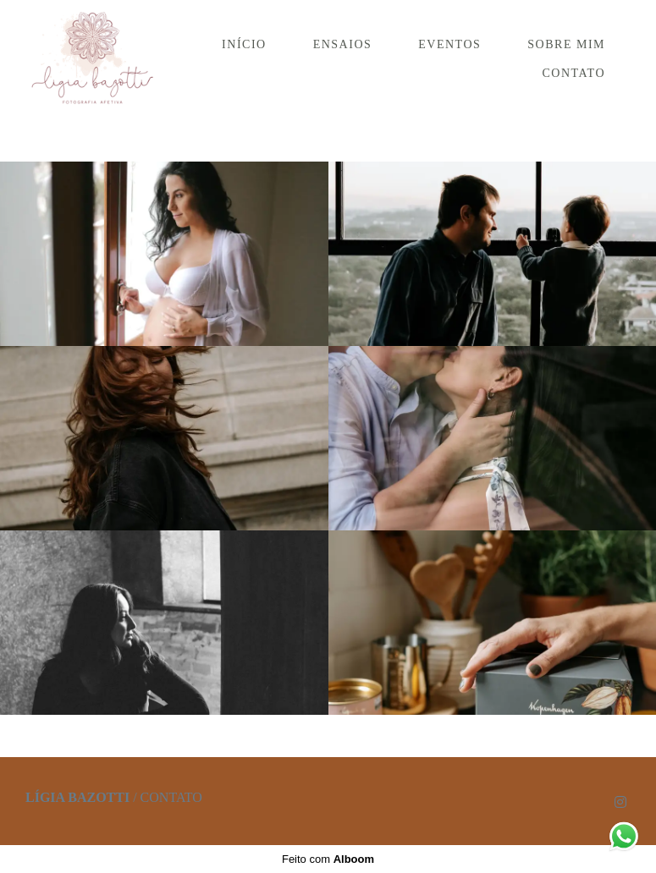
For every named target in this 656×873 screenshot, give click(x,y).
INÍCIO (244, 44)
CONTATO (574, 73)
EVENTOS (449, 44)
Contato (171, 797)
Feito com (328, 859)
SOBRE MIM (566, 44)
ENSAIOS (342, 44)
